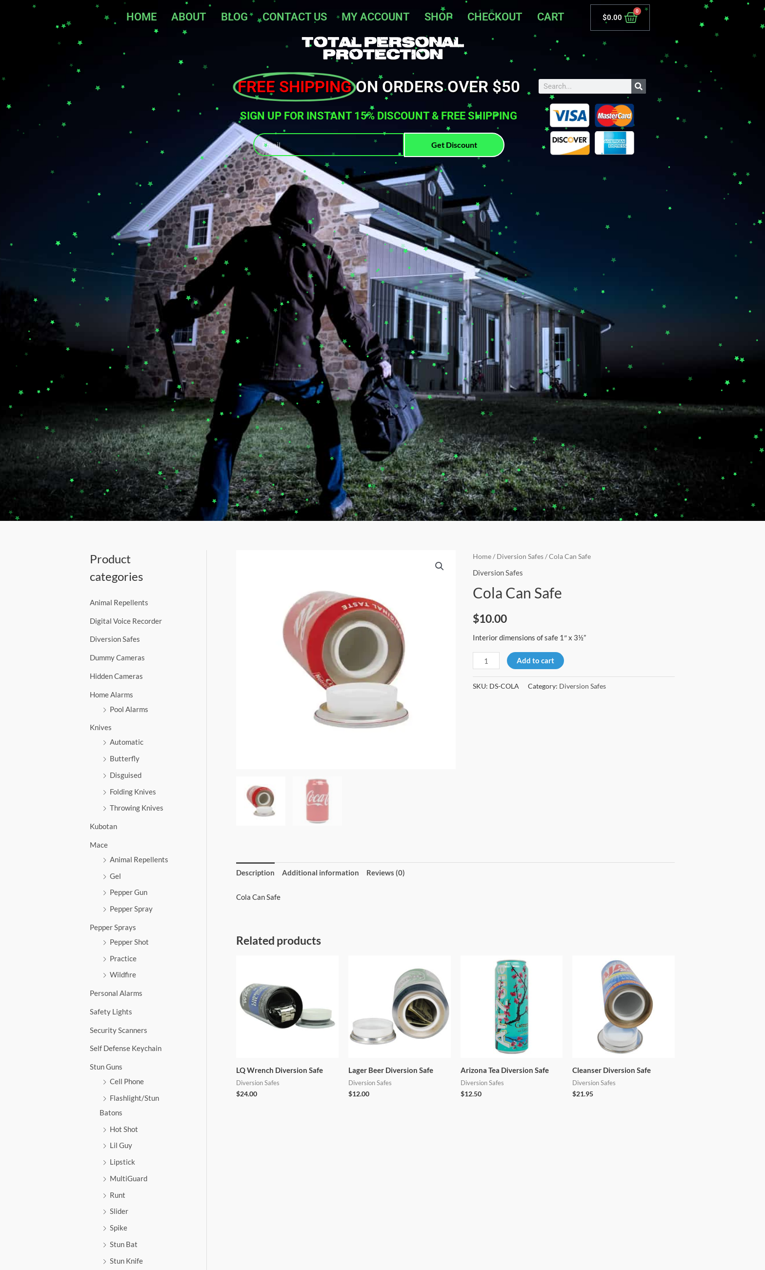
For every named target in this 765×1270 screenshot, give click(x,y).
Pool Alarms (129, 709)
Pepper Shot (129, 941)
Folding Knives (133, 791)
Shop (438, 17)
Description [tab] (255, 872)
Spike (118, 1227)
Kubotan (103, 826)
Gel (115, 876)
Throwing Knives (136, 807)
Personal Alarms (116, 993)
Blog (234, 17)
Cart (550, 17)
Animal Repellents (119, 602)
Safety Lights (111, 1011)
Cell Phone (127, 1081)
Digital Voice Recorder (126, 620)
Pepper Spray (131, 908)
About (188, 17)
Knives (101, 727)
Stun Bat (124, 1244)
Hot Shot (124, 1129)
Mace (99, 844)
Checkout (495, 17)
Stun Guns (106, 1066)
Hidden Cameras (116, 676)
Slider (119, 1211)
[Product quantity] (486, 660)
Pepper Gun (128, 892)
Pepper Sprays (113, 927)
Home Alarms (111, 694)
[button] (439, 566)
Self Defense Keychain (125, 1048)
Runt (117, 1195)
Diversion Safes (115, 639)
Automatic (126, 741)
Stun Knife (126, 1260)
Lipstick (122, 1161)
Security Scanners (118, 1030)
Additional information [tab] (320, 872)
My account (376, 17)
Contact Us (294, 17)
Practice (123, 958)
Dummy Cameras (117, 657)
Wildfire (123, 974)
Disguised (125, 775)
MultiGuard (128, 1178)
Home (141, 17)
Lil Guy (121, 1145)
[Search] (638, 86)
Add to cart (535, 660)
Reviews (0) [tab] (385, 872)
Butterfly (125, 758)
